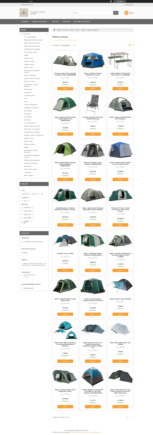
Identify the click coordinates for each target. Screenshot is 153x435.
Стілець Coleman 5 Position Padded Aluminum (93, 118)
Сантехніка (27, 172)
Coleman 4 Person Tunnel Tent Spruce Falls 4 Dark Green (120, 209)
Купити (65, 88)
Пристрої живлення (30, 75)
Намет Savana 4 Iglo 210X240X (120, 299)
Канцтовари (28, 111)
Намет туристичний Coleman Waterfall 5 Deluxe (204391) (92, 208)
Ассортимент (26, 34)
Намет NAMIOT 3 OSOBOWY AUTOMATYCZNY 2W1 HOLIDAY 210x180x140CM (93, 391)
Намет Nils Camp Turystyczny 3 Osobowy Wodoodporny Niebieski (65, 344)
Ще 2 (24, 223)
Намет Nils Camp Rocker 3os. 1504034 (120, 343)
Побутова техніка (29, 81)
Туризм (83, 30)
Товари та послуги (39, 21)
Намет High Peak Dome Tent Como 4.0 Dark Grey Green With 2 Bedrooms (120, 391)
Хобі (25, 98)
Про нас (55, 21)
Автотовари (28, 117)
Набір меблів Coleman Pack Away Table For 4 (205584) (120, 74)
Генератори (27, 92)
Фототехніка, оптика (30, 52)
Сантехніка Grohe (29, 95)
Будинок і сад (28, 58)
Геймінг (26, 55)
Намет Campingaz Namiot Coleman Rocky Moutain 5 (93, 254)
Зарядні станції (29, 64)
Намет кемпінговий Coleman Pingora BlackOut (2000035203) (65, 164)
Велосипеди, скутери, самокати (31, 85)
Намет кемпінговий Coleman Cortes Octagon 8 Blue (120, 163)
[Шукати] (115, 13)
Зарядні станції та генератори (33, 135)
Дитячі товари (28, 175)
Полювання (27, 114)
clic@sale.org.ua (28, 288)
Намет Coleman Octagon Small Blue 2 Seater (93, 74)
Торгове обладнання (30, 104)
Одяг (25, 101)
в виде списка (133, 45)
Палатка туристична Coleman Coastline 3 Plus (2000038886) (65, 74)
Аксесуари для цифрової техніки (32, 71)
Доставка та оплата (82, 21)
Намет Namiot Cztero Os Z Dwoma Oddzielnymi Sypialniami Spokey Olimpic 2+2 (93, 345)
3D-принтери (28, 89)
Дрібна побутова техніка (32, 43)
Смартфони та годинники (32, 49)
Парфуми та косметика (31, 107)
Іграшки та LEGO (29, 61)
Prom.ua (86, 430)
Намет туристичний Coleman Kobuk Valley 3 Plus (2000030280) (65, 118)
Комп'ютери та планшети (32, 46)
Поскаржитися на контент (77, 432)
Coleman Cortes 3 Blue (65, 253)
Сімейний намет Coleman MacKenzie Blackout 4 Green (65, 208)
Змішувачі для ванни (30, 163)
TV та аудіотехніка (30, 37)
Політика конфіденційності (93, 432)
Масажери (27, 120)
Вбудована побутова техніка (33, 40)
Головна (24, 21)
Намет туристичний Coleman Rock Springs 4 (120, 118)
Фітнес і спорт (74, 30)
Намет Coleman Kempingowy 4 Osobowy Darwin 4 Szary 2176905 (120, 255)
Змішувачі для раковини (32, 160)
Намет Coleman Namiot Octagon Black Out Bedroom (93, 299)
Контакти (66, 21)
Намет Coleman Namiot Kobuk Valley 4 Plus (65, 299)
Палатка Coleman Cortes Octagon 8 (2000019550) (93, 163)
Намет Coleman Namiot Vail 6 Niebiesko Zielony (65, 390)
